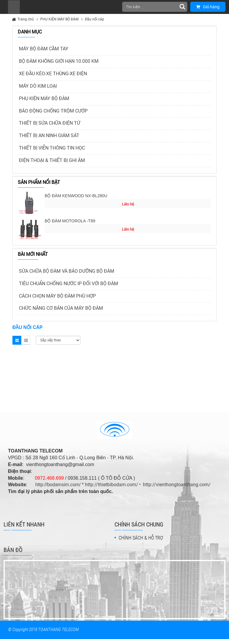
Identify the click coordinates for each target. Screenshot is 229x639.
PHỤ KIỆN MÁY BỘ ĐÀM (59, 19)
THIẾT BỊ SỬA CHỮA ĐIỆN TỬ (49, 123)
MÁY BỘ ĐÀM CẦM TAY (43, 49)
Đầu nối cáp (94, 19)
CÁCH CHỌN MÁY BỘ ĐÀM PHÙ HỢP (57, 296)
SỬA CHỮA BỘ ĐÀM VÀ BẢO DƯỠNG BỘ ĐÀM (66, 271)
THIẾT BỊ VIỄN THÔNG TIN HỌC (52, 148)
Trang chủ (25, 19)
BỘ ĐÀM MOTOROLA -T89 (70, 221)
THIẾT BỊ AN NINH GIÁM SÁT (49, 135)
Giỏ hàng (208, 6)
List (25, 340)
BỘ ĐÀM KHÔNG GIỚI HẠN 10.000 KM (59, 61)
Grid (16, 340)
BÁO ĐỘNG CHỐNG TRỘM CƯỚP (53, 111)
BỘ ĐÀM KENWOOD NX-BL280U (76, 195)
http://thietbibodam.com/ (111, 484)
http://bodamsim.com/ (57, 484)
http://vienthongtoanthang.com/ (177, 484)
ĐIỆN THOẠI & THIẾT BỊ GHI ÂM (52, 160)
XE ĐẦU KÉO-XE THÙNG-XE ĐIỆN (53, 73)
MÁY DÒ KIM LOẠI (38, 86)
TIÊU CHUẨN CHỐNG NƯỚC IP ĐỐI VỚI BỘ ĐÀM (68, 283)
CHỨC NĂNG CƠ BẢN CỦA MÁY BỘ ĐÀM (61, 308)
